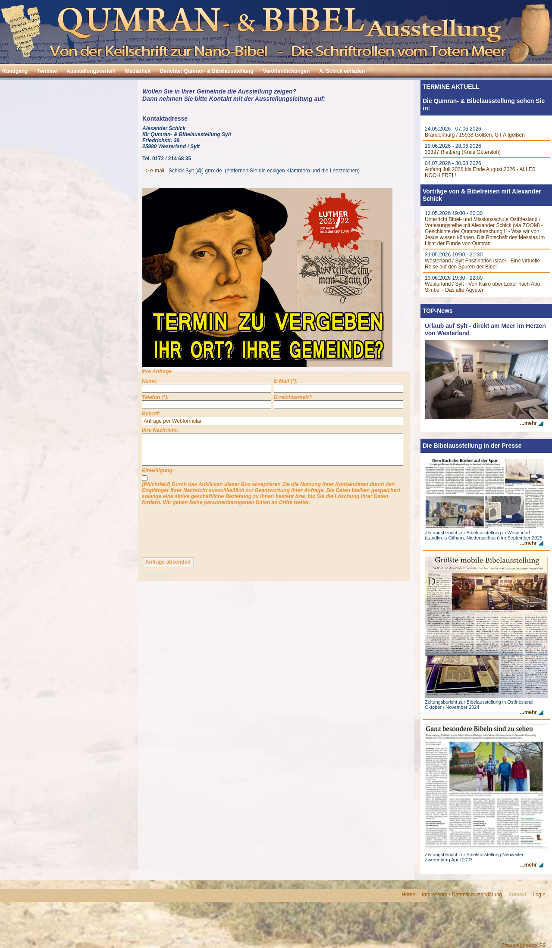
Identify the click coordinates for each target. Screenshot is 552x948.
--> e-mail (153, 171)
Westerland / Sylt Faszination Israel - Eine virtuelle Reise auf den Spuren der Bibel (482, 264)
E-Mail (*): (286, 381)
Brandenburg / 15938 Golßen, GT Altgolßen (475, 135)
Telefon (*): (155, 397)
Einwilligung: (158, 471)
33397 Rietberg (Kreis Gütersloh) (463, 152)
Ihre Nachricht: (160, 430)
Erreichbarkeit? (293, 397)
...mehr (528, 423)
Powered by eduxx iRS (524, 945)
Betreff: (151, 414)
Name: (150, 381)
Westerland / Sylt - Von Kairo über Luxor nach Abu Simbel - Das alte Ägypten (482, 287)
